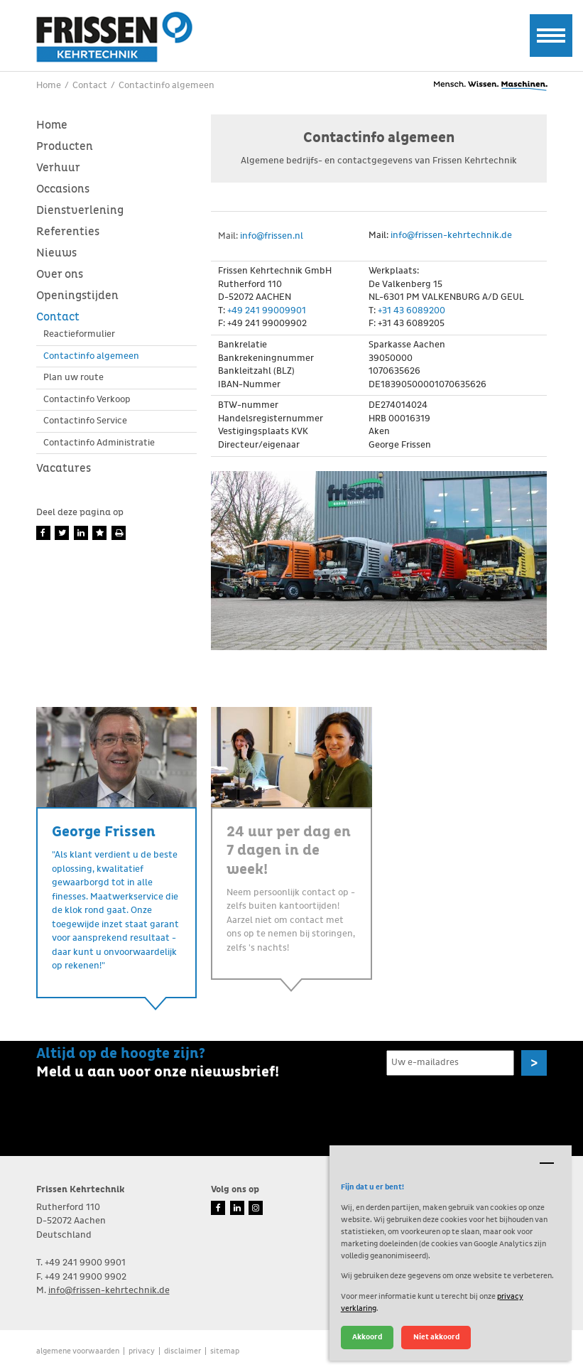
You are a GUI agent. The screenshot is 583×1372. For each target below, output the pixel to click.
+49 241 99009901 (266, 310)
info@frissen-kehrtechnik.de (451, 235)
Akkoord (367, 1337)
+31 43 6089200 (411, 310)
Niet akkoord (436, 1337)
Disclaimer (182, 1351)
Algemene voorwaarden (77, 1351)
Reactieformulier (79, 334)
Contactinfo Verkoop (87, 399)
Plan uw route (73, 377)
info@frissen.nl (271, 236)
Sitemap (224, 1351)
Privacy (142, 1351)
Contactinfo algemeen (91, 356)
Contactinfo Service (85, 421)
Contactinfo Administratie (99, 443)
